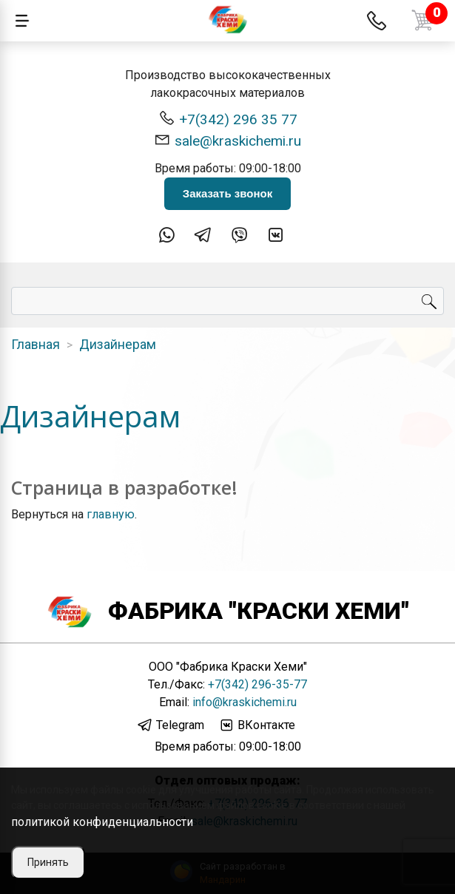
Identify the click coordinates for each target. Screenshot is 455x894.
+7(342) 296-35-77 (257, 684)
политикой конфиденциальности (102, 822)
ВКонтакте (256, 725)
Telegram (170, 725)
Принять (48, 862)
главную (111, 514)
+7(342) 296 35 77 (227, 118)
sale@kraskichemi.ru (227, 140)
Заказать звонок (227, 193)
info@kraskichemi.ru (244, 702)
